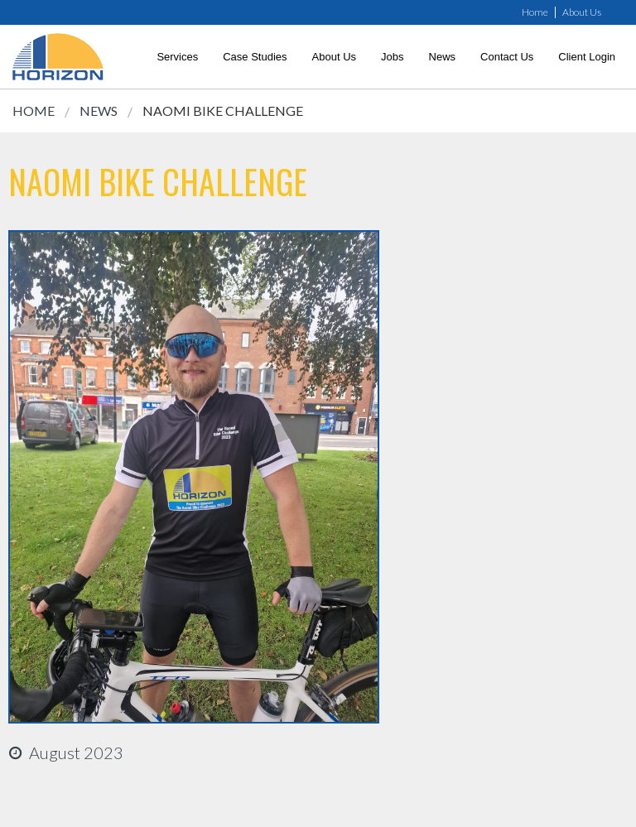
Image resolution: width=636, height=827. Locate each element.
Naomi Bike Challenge (222, 110)
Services (177, 56)
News (442, 56)
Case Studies (255, 56)
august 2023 (76, 752)
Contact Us (506, 56)
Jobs (392, 56)
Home (535, 12)
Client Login (586, 56)
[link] (58, 56)
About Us (581, 12)
